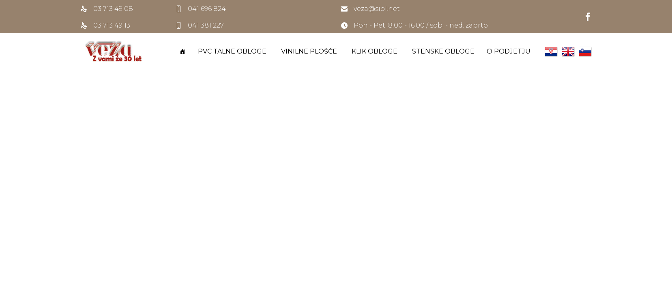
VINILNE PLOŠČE (310, 51)
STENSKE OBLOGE (443, 51)
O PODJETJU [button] (510, 51)
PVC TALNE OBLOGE (233, 51)
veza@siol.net (377, 9)
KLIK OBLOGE (376, 51)
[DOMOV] (182, 51)
